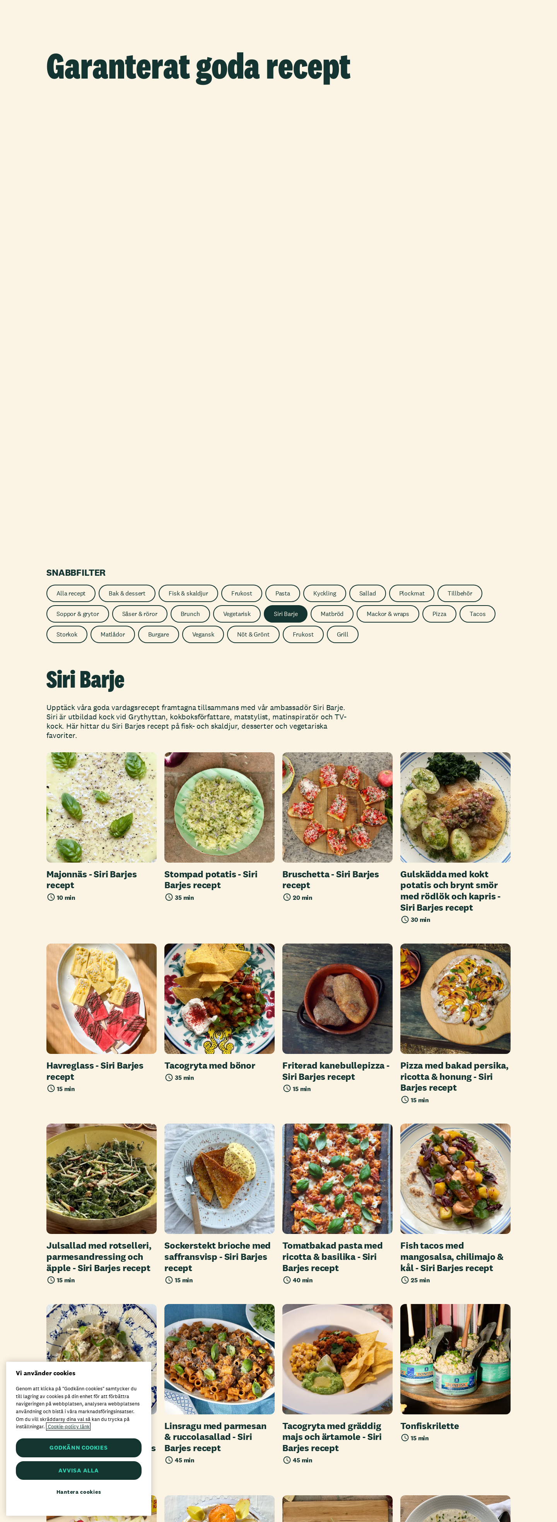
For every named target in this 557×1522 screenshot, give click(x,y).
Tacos (477, 152)
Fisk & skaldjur (188, 131)
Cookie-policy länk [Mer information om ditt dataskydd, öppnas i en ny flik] (68, 1426)
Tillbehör (460, 131)
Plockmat (412, 131)
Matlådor (113, 172)
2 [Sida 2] (289, 1232)
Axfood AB (192, 1489)
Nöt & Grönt (253, 172)
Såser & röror (139, 152)
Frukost (241, 131)
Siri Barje (285, 152)
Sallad (367, 131)
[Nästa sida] (311, 1232)
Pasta (282, 131)
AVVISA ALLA (78, 1470)
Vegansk (203, 172)
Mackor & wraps (388, 152)
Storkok (66, 172)
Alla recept (70, 131)
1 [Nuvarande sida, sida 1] (268, 1232)
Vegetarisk (237, 152)
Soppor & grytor (77, 152)
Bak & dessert (127, 131)
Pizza (439, 152)
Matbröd (332, 152)
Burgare (158, 172)
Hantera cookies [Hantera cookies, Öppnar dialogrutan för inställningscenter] (78, 1491)
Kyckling (324, 131)
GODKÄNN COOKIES (79, 1447)
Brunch (190, 152)
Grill (343, 172)
